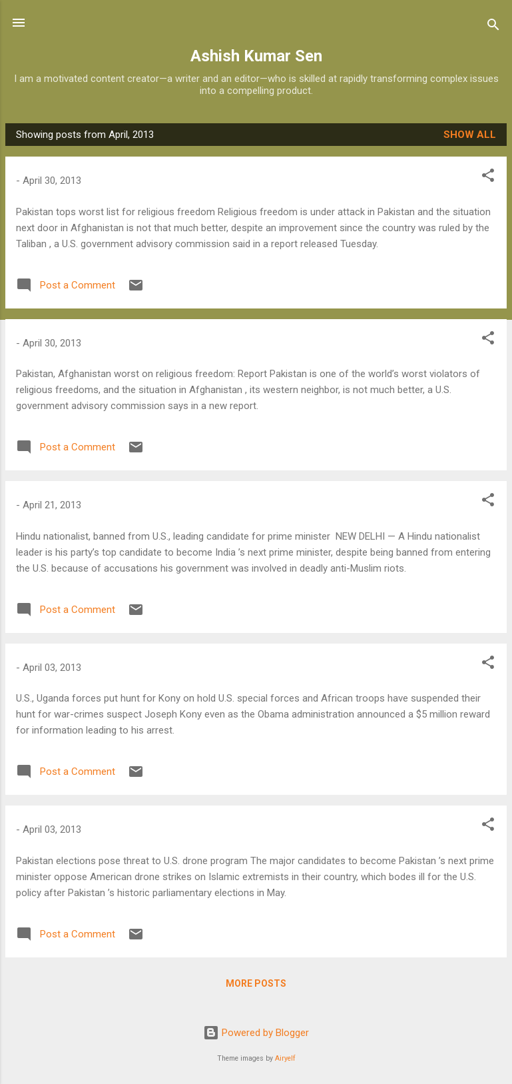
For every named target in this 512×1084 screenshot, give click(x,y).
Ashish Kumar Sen (256, 56)
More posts (256, 983)
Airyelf (285, 1058)
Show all (469, 135)
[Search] (493, 27)
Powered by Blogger (256, 1033)
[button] (488, 177)
